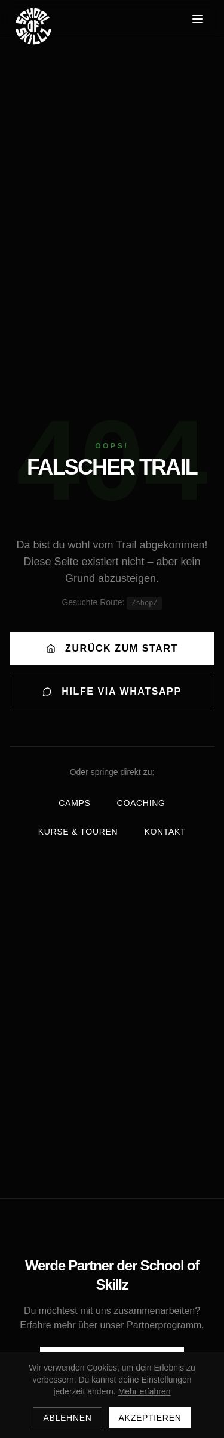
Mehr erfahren (144, 1391)
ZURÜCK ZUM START (112, 648)
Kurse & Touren (78, 831)
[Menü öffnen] (198, 19)
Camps (74, 803)
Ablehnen (67, 1417)
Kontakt (165, 831)
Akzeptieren (150, 1417)
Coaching (141, 803)
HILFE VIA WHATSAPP (111, 691)
